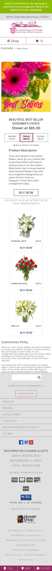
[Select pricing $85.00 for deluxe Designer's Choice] (26, 137)
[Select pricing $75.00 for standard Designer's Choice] (12, 137)
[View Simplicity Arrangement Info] (26, 310)
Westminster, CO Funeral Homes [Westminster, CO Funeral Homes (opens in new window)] (25, 530)
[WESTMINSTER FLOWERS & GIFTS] (26, 33)
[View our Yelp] (31, 443)
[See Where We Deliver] (26, 393)
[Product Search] (26, 377)
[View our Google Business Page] (26, 443)
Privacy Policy (13, 555)
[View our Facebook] (21, 443)
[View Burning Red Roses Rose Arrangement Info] (26, 268)
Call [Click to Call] (8, 568)
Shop (13, 41)
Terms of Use (26, 559)
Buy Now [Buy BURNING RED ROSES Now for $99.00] (26, 290)
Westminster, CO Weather (20, 540)
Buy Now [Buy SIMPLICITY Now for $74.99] (26, 332)
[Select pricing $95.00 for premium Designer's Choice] (40, 137)
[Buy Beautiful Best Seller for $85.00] (26, 192)
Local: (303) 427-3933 (26, 465)
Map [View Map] (26, 568)
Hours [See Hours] (43, 568)
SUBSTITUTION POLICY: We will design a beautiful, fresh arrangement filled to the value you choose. (26, 6)
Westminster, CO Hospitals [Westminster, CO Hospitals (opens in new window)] (26, 535)
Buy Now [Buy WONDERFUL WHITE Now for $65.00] (26, 248)
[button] (26, 497)
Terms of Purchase (34, 555)
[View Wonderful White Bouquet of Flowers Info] (26, 225)
